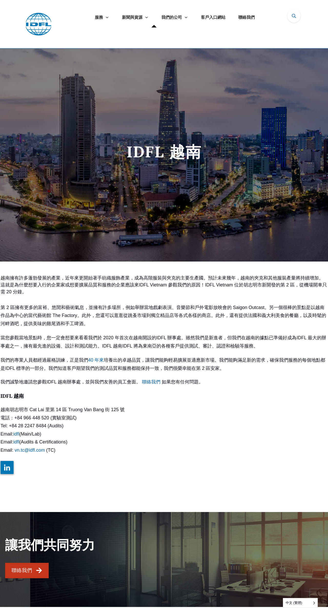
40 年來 (96, 360)
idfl (16, 434)
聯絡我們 (151, 381)
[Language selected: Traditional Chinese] (300, 603)
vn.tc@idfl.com (30, 450)
